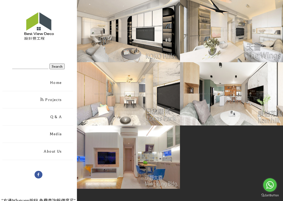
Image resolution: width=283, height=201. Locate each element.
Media (56, 134)
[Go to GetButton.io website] (270, 195)
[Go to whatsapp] (270, 185)
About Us (53, 151)
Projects (51, 100)
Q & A (56, 117)
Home (56, 82)
